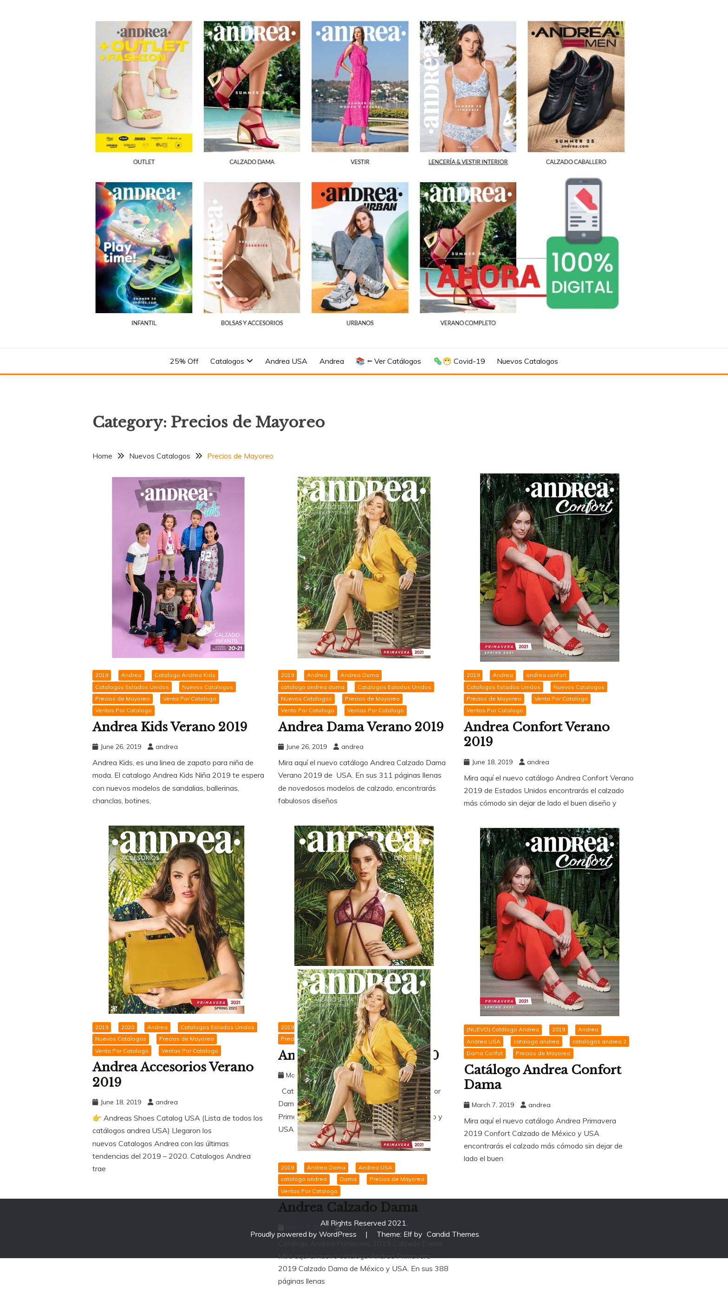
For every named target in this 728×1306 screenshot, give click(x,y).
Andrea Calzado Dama (348, 1207)
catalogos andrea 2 (599, 1041)
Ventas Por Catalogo (123, 710)
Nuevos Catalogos (527, 361)
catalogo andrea (536, 1041)
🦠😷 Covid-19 (459, 361)
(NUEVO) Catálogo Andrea (503, 1029)
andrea (167, 746)
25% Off (184, 361)
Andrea (331, 361)
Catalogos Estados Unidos (132, 686)
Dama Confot (485, 1053)
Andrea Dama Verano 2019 (361, 727)
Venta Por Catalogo (189, 698)
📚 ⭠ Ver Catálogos (388, 361)
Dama (348, 1178)
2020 (127, 1027)
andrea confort (546, 674)
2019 (101, 674)
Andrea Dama (359, 674)
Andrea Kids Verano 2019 (169, 727)
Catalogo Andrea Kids (185, 674)
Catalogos (227, 361)
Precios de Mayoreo (122, 698)
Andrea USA (286, 361)
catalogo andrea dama (312, 686)
